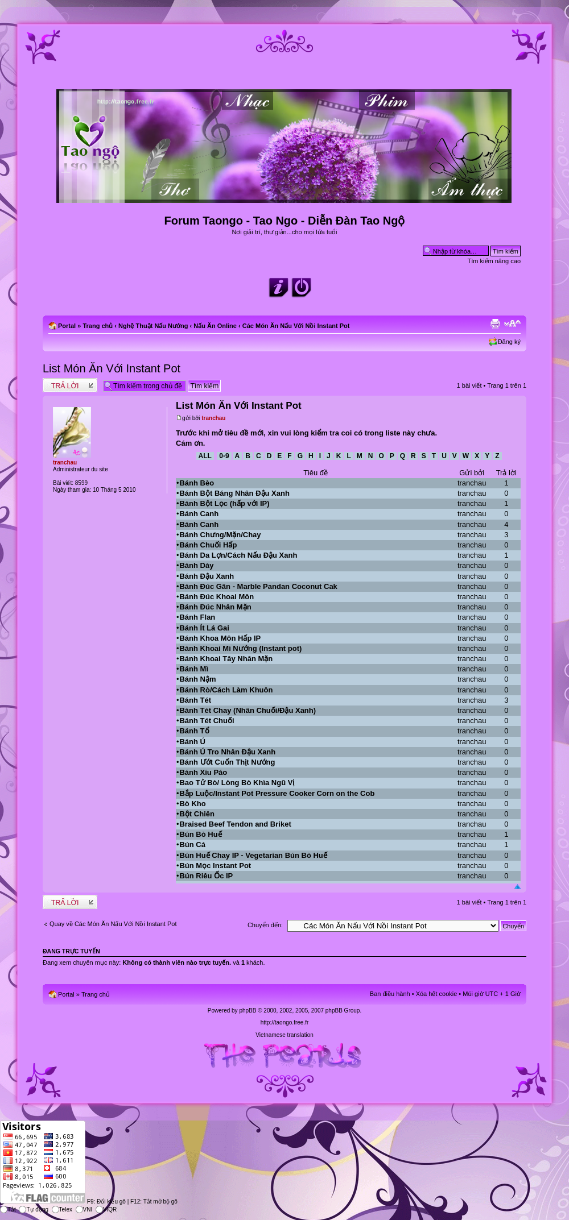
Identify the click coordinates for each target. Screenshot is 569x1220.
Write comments (70, 385)
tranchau (213, 418)
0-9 (224, 456)
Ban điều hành (390, 993)
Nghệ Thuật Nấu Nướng (153, 325)
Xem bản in (495, 323)
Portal (67, 325)
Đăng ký (509, 341)
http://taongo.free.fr (285, 1022)
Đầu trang (517, 887)
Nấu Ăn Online (215, 325)
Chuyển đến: (265, 925)
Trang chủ (98, 325)
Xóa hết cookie (436, 993)
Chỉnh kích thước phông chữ (512, 323)
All (205, 456)
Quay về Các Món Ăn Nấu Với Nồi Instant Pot (113, 923)
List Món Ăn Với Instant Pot (111, 368)
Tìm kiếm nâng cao (494, 261)
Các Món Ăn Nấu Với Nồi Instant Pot (296, 325)
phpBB (247, 1010)
